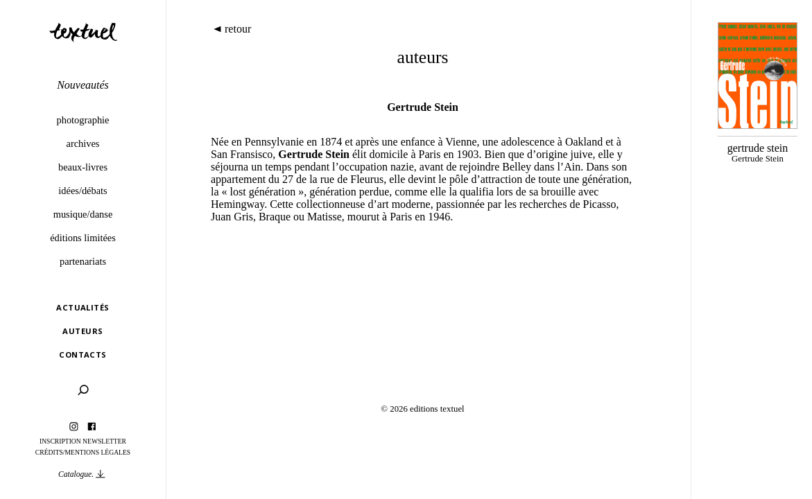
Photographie (83, 119)
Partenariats (83, 261)
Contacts (83, 354)
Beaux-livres (82, 167)
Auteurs (82, 331)
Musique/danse (83, 214)
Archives (83, 143)
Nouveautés (83, 85)
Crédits (49, 452)
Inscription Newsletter (83, 441)
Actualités (82, 307)
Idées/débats (82, 190)
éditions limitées (83, 237)
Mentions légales (98, 452)
